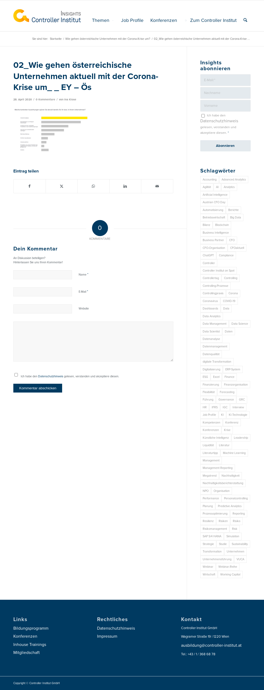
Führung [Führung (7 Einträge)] (208, 399)
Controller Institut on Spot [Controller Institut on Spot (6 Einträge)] (218, 270)
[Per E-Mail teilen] (157, 186)
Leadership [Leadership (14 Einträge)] (241, 438)
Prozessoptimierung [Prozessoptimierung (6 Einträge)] (215, 513)
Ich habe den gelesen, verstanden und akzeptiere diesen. (70, 376)
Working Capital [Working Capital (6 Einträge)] (230, 574)
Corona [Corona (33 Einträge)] (233, 293)
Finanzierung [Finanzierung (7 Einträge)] (211, 384)
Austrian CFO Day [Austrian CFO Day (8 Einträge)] (214, 202)
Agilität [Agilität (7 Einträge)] (207, 187)
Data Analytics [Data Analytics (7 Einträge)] (212, 316)
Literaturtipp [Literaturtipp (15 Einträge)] (210, 453)
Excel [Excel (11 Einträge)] (216, 377)
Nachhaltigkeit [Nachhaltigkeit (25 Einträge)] (230, 475)
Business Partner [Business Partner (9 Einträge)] (213, 240)
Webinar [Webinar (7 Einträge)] (208, 567)
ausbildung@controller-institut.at (211, 645)
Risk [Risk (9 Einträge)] (234, 529)
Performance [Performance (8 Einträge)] (211, 498)
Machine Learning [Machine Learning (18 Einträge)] (234, 453)
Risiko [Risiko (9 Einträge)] (236, 521)
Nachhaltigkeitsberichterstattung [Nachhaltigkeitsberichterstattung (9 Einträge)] (223, 483)
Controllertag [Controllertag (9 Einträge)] (211, 278)
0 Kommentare (45, 99)
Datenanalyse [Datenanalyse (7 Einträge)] (211, 339)
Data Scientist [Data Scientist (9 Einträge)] (211, 331)
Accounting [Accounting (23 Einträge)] (210, 179)
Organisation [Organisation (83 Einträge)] (222, 491)
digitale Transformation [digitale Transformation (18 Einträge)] (217, 361)
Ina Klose (70, 99)
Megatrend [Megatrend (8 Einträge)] (210, 475)
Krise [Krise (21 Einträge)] (227, 430)
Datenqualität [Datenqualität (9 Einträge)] (211, 354)
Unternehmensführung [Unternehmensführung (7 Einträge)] (217, 559)
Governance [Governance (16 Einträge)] (226, 399)
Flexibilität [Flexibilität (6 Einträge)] (209, 392)
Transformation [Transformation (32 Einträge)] (212, 551)
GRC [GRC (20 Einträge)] (242, 399)
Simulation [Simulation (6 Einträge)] (232, 536)
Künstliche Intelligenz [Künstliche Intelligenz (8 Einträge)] (216, 438)
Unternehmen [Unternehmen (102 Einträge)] (235, 551)
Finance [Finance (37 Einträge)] (229, 377)
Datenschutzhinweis (50, 376)
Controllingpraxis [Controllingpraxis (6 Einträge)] (213, 293)
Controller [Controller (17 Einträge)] (209, 263)
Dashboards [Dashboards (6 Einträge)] (210, 308)
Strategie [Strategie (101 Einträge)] (208, 544)
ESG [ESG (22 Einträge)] (205, 377)
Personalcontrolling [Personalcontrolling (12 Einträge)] (236, 498)
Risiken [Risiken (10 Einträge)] (223, 521)
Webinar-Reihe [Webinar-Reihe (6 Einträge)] (227, 567)
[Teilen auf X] (62, 186)
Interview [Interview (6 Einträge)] (238, 407)
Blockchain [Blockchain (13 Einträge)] (222, 225)
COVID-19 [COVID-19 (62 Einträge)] (229, 301)
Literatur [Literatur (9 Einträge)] (224, 445)
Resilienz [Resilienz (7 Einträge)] (208, 521)
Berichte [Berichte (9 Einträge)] (233, 210)
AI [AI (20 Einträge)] (217, 187)
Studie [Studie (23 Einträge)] (223, 544)
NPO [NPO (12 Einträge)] (206, 491)
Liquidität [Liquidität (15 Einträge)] (208, 445)
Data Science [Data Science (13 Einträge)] (239, 324)
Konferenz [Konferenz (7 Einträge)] (231, 422)
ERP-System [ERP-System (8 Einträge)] (232, 369)
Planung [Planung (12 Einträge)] (208, 506)
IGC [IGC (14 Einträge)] (225, 407)
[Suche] (245, 20)
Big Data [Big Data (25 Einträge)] (235, 217)
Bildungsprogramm (31, 628)
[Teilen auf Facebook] (30, 186)
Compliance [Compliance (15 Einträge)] (226, 255)
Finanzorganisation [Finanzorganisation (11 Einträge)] (236, 384)
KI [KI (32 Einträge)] (222, 415)
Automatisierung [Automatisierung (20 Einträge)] (213, 210)
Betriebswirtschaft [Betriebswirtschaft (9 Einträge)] (214, 217)
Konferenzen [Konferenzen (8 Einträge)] (211, 430)
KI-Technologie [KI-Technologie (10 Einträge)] (238, 415)
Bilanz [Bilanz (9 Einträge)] (206, 225)
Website (84, 308)
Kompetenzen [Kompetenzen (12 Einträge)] (211, 422)
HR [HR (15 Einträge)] (205, 407)
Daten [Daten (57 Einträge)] (229, 331)
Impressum (107, 636)
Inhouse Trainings (29, 644)
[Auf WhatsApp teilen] (93, 186)
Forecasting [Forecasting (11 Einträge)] (227, 392)
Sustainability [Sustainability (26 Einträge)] (240, 544)
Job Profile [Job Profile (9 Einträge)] (209, 415)
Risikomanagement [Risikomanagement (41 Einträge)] (215, 529)
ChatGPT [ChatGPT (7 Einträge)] (208, 255)
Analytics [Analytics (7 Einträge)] (229, 187)
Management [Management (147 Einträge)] (211, 460)
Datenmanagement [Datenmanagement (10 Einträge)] (215, 346)
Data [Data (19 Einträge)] (226, 308)
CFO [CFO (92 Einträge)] (232, 240)
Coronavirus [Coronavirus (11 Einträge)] (210, 301)
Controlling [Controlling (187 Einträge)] (230, 278)
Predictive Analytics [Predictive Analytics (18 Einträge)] (230, 506)
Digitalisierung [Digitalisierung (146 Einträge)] (211, 369)
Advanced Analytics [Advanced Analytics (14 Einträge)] (234, 179)
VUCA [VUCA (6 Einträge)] (240, 559)
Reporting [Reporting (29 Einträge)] (239, 513)
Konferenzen (25, 636)
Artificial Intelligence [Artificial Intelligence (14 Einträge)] (215, 195)
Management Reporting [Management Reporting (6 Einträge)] (218, 468)
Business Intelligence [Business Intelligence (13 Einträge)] (216, 232)
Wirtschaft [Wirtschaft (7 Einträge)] (209, 574)
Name (83, 274)
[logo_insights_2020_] (47, 15)
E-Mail (83, 291)
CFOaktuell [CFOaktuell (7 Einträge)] (237, 248)
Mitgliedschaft (26, 652)
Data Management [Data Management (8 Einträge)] (214, 324)
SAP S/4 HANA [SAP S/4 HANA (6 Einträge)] (212, 536)
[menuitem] (103, 20)
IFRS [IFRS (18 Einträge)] (215, 407)
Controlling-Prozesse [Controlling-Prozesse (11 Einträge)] (215, 286)
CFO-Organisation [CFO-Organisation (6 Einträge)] (214, 248)
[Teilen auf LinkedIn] (125, 186)
